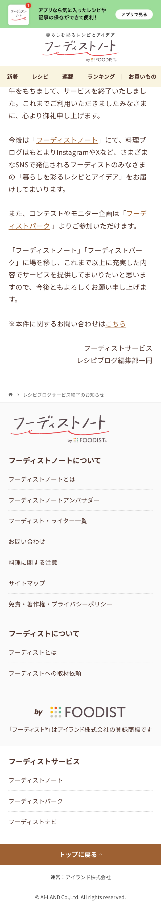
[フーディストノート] (11, 394)
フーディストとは (33, 652)
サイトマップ (27, 583)
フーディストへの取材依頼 (45, 673)
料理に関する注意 (33, 562)
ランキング (101, 76)
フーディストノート (67, 140)
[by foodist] (80, 709)
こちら (115, 323)
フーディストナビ (33, 821)
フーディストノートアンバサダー (54, 500)
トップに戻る (80, 854)
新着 (12, 76)
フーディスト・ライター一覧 (48, 520)
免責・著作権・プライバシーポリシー (61, 604)
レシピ (40, 76)
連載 (67, 76)
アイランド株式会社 (88, 877)
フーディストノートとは (42, 479)
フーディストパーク (36, 801)
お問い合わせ (27, 541)
